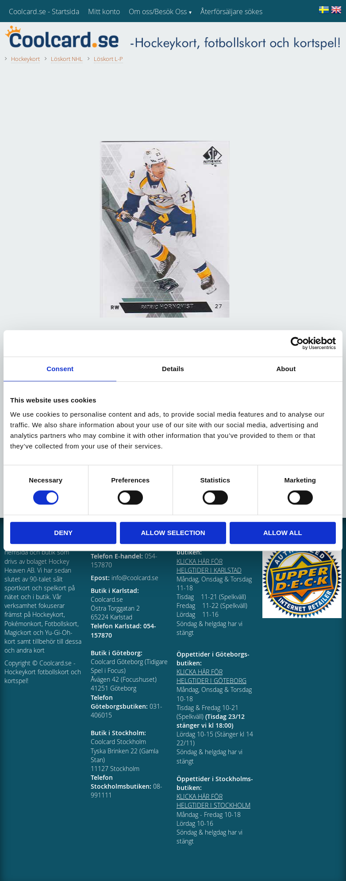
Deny (63, 532)
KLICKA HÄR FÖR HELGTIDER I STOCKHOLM (213, 800)
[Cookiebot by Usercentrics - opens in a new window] (297, 343)
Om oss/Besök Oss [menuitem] (158, 11)
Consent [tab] (59, 368)
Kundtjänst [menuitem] (217, 34)
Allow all (282, 532)
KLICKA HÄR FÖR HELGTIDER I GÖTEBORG (211, 676)
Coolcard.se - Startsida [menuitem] (44, 11)
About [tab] (286, 368)
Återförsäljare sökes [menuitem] (231, 11)
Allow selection (173, 532)
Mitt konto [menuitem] (104, 11)
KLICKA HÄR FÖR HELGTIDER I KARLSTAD (209, 565)
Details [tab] (173, 368)
